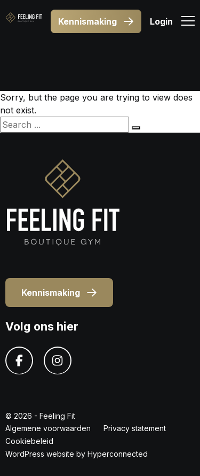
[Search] (136, 127)
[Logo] (23, 21)
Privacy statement (134, 428)
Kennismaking (96, 21)
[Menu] (188, 22)
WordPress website (39, 453)
